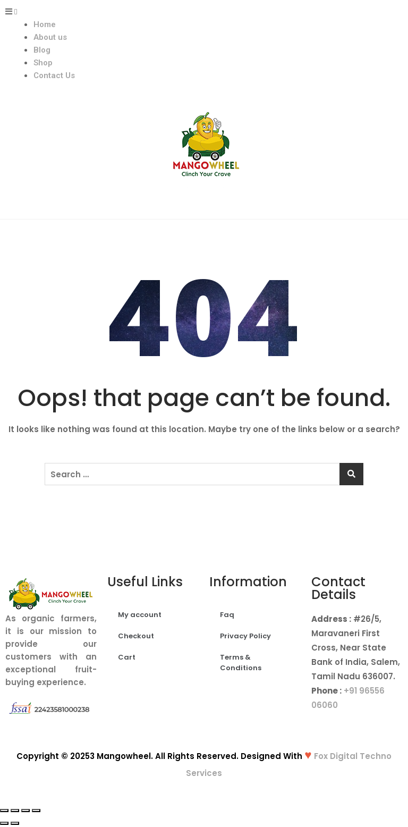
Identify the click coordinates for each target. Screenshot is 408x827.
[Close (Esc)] (4, 810)
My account (140, 615)
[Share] (15, 810)
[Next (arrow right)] (15, 823)
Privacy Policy (245, 636)
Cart (126, 657)
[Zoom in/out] (36, 810)
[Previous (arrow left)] (4, 823)
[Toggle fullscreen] (25, 810)
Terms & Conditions (240, 662)
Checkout (136, 636)
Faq (227, 615)
